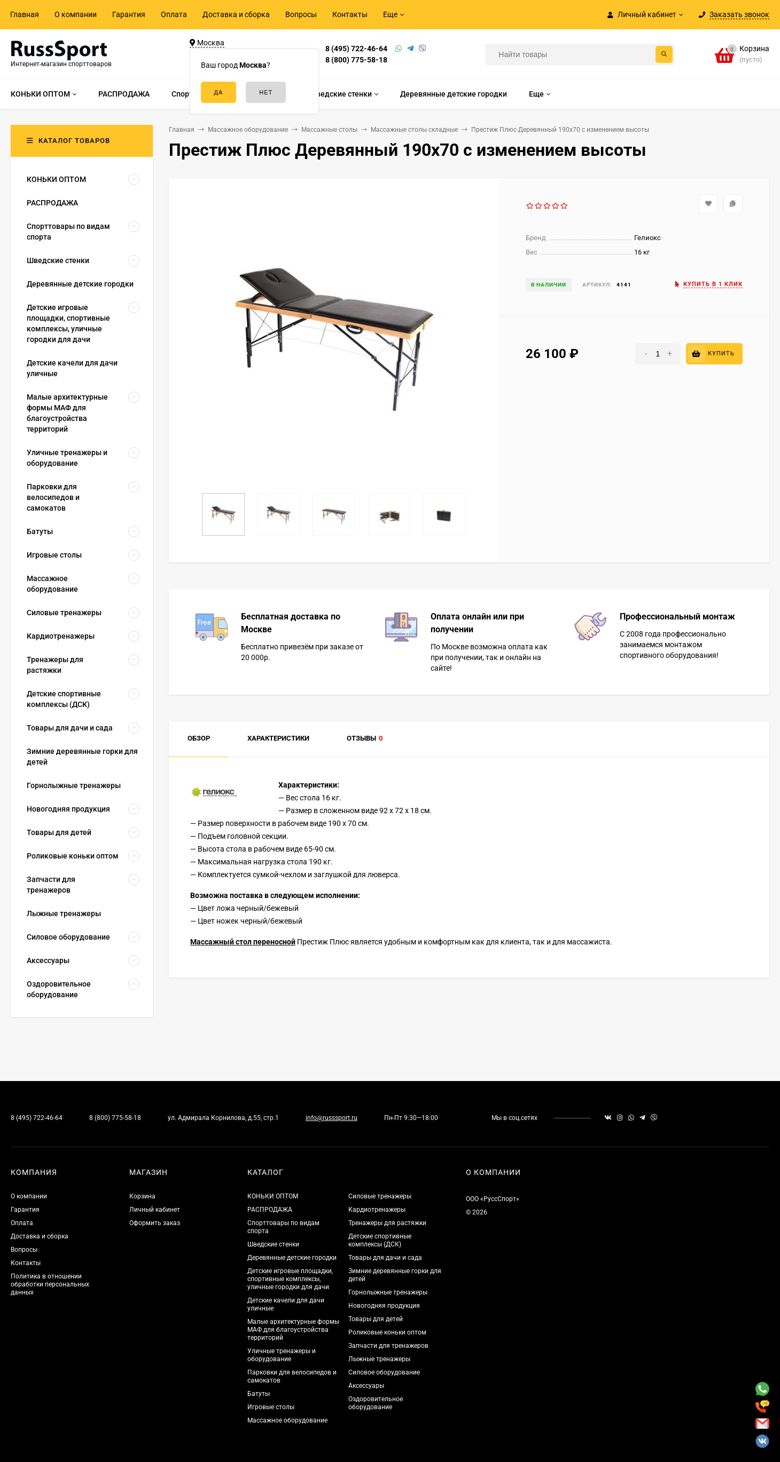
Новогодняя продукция (384, 1305)
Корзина (142, 1196)
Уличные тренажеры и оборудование (281, 1355)
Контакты (350, 14)
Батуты (258, 1393)
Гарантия (128, 14)
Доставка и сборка (236, 14)
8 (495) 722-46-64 (356, 48)
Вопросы (301, 14)
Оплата (174, 14)
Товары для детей (375, 1319)
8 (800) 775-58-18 (356, 59)
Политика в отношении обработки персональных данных (50, 1284)
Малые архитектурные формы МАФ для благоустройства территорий (293, 1329)
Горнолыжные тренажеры (387, 1292)
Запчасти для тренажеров (388, 1345)
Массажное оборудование (287, 1420)
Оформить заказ (154, 1223)
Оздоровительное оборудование (375, 1403)
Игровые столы (270, 1407)
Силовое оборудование (384, 1372)
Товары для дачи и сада (385, 1257)
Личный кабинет (154, 1209)
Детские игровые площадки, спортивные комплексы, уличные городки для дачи (290, 1279)
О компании (75, 14)
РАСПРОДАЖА (269, 1209)
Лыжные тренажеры (379, 1359)
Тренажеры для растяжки (387, 1223)
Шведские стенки (273, 1244)
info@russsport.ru (331, 1118)
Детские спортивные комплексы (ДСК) (379, 1240)
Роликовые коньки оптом (387, 1332)
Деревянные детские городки (292, 1257)
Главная (24, 14)
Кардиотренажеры (376, 1209)
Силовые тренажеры (379, 1196)
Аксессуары (366, 1385)
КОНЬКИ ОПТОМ (272, 1196)
